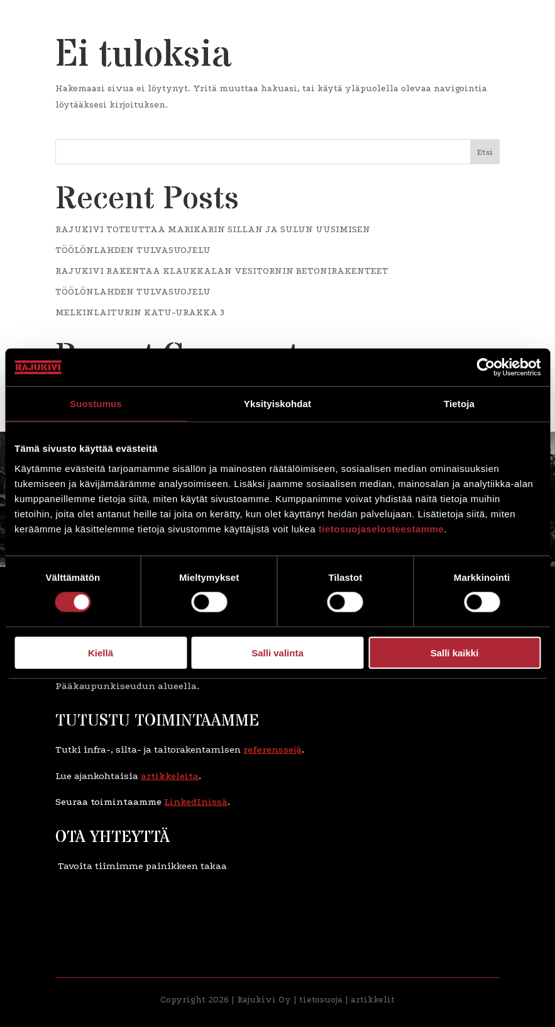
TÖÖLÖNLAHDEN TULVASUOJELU (133, 250)
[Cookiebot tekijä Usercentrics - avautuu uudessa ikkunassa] (486, 367)
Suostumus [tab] (96, 403)
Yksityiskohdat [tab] (277, 403)
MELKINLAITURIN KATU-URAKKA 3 (139, 312)
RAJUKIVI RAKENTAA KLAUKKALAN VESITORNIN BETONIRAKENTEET (221, 271)
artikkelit (373, 999)
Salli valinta (277, 652)
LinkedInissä (196, 801)
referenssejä (272, 749)
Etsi (485, 152)
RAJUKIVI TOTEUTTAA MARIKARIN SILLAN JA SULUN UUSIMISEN (212, 229)
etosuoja (325, 999)
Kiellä (100, 652)
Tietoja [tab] (459, 403)
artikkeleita (170, 776)
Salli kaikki (455, 652)
